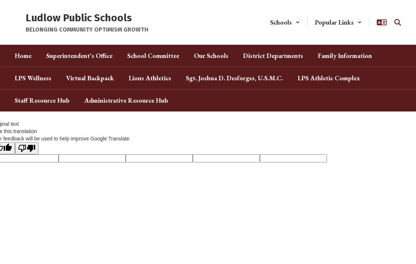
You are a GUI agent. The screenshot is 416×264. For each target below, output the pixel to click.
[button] (285, 22)
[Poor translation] (26, 148)
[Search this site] (397, 22)
